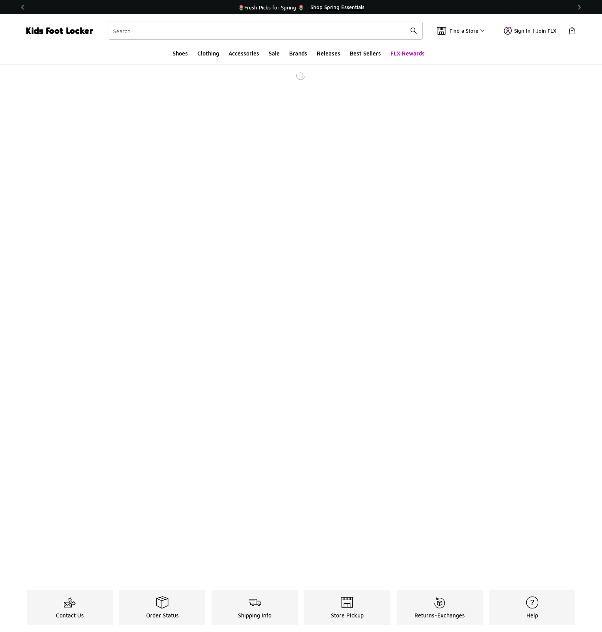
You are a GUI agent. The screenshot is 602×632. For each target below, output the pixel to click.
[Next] (579, 7)
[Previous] (23, 7)
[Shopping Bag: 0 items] (572, 30)
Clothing (208, 53)
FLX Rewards (407, 53)
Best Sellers (365, 53)
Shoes (180, 53)
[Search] (265, 30)
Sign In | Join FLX (530, 31)
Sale (274, 53)
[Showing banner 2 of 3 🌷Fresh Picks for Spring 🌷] (301, 7)
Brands (298, 53)
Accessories (244, 53)
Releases (328, 53)
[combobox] (265, 30)
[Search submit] (413, 30)
